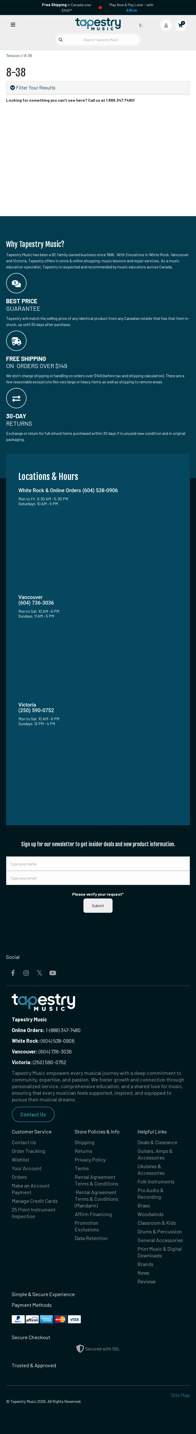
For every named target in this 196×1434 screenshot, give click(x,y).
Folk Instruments (156, 1181)
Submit (98, 905)
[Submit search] (61, 40)
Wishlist (20, 1159)
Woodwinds (151, 1214)
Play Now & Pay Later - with (131, 7)
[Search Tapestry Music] (98, 39)
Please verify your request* (98, 894)
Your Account (27, 1168)
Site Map (180, 1395)
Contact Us (33, 1114)
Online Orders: (28, 1030)
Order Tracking (28, 1151)
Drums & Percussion (160, 1231)
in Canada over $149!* (66, 7)
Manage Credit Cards (35, 1201)
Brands (145, 1264)
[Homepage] (98, 24)
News (143, 1273)
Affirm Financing (93, 1214)
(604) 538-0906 (43, 1041)
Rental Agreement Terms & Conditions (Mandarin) (96, 1198)
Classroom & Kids (157, 1223)
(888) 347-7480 (65, 1030)
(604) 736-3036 (42, 1051)
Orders (19, 1177)
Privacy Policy (90, 1159)
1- (47, 1030)
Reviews (147, 1281)
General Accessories (160, 1240)
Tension (13, 55)
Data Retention (91, 1238)
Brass (144, 1205)
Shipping (84, 1142)
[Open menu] (13, 24)
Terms (82, 1168)
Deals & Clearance (157, 1142)
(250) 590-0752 (39, 1062)
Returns (83, 1151)
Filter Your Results (32, 87)
